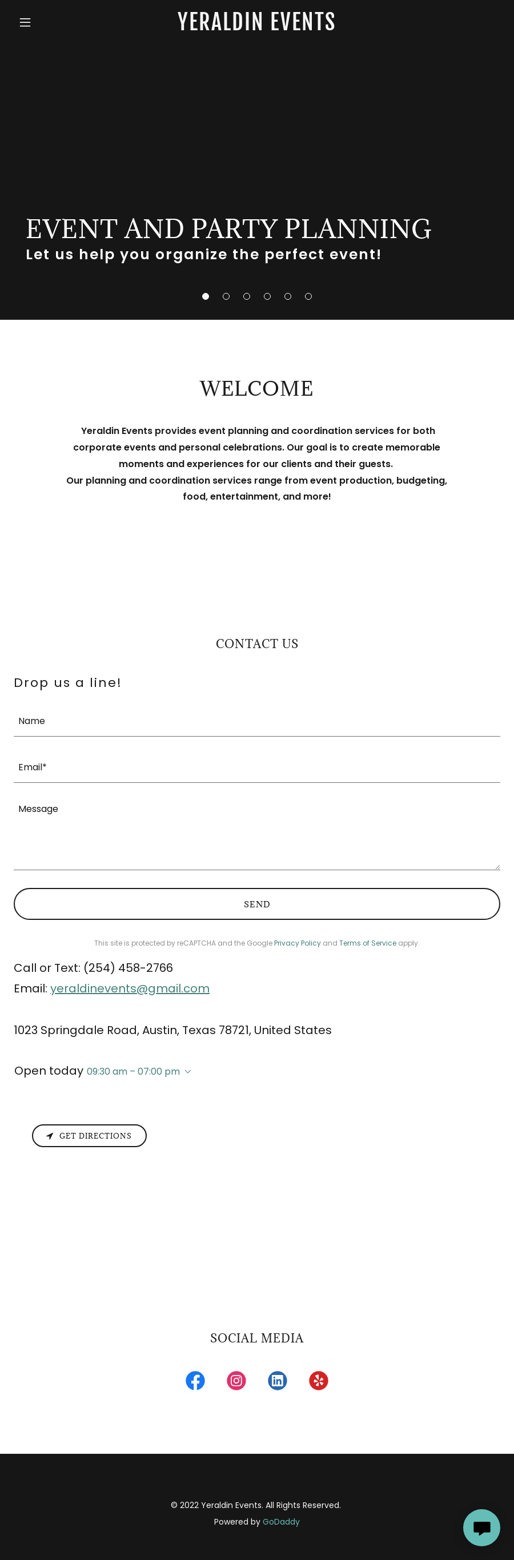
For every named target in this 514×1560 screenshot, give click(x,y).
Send (257, 904)
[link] (257, 27)
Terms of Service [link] (367, 943)
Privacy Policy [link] (297, 943)
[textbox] (257, 720)
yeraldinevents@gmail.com (130, 988)
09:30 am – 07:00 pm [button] (133, 1071)
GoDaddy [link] (281, 1521)
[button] (205, 296)
